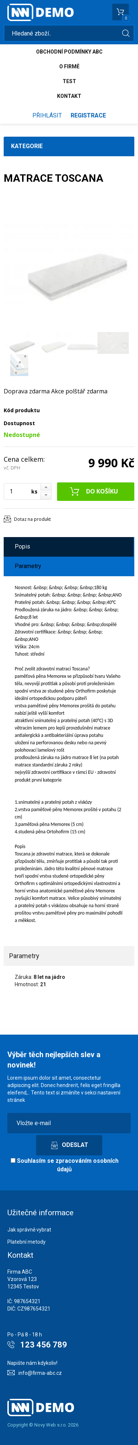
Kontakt (69, 96)
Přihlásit (47, 115)
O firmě (69, 66)
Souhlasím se (64, 1165)
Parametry (28, 566)
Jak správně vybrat (29, 1230)
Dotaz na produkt (32, 519)
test (69, 81)
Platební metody (26, 1242)
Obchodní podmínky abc (69, 52)
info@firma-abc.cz (40, 1373)
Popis (22, 546)
